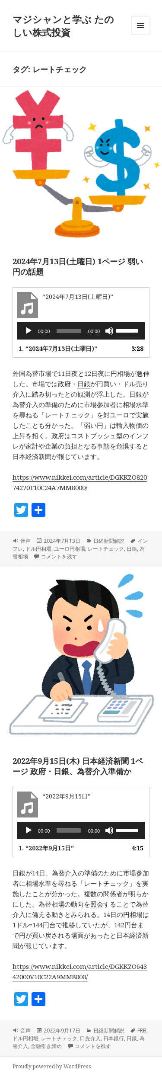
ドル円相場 (38, 548)
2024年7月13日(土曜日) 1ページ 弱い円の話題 (78, 266)
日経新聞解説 (108, 541)
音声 (25, 541)
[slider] (69, 331)
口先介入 (90, 1038)
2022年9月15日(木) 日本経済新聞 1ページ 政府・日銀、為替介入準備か (78, 766)
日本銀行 (113, 1038)
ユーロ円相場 (69, 548)
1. (58, 348)
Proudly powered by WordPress (52, 1066)
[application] (81, 331)
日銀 (83, 383)
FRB (141, 1030)
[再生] (28, 331)
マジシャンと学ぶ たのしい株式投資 (63, 25)
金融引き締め (46, 1046)
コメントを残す (59, 556)
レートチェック (106, 548)
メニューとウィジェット (140, 34)
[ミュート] (109, 331)
